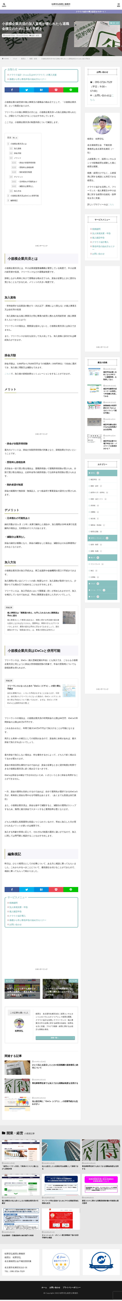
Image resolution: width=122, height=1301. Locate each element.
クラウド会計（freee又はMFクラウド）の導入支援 (32, 75)
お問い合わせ (15, 925)
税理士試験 (97, 543)
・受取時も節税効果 (22, 167)
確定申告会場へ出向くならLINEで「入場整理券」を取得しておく (109, 377)
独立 (94, 583)
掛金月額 (15, 153)
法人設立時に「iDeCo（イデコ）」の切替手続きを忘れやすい (54, 1103)
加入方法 (15, 191)
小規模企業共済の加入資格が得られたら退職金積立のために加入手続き (65, 59)
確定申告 (96, 489)
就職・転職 (97, 563)
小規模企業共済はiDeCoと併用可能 (23, 195)
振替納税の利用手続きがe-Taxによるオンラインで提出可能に (110, 414)
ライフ (95, 610)
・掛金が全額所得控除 (23, 162)
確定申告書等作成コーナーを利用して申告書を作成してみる (109, 396)
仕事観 (95, 590)
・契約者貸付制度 (21, 172)
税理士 (23, 59)
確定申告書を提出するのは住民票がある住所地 (109, 432)
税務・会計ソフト (100, 509)
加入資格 (15, 148)
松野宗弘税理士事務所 (69, 1295)
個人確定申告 (15, 912)
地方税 (95, 529)
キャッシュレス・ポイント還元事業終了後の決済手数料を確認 (60, 1238)
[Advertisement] (41, 225)
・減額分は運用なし (22, 186)
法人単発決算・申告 (18, 908)
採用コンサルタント (101, 550)
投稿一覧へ (55, 1038)
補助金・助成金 (99, 536)
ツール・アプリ (99, 604)
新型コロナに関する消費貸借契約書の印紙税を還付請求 (101, 1203)
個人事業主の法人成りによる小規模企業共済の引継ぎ (20, 1203)
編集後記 (12, 200)
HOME (6, 59)
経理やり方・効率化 (101, 502)
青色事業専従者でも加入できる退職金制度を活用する (54, 1085)
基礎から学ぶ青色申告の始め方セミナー (27, 79)
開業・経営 (35, 35)
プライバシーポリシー (72, 1289)
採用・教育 (97, 556)
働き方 (95, 570)
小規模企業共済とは (17, 143)
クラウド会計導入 (17, 916)
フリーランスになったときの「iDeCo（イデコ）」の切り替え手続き (33, 687)
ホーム (44, 1289)
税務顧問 (13, 903)
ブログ (15, 59)
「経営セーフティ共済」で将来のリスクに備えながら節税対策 (20, 1168)
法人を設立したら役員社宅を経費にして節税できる (60, 1168)
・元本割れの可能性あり (24, 181)
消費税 (95, 522)
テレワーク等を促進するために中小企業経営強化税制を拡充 (60, 1203)
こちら (8, 373)
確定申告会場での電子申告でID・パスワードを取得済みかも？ (109, 452)
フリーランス (98, 577)
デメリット (16, 176)
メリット (15, 158)
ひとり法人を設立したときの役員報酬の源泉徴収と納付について (54, 1067)
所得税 (95, 516)
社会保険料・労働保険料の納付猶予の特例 (19, 1237)
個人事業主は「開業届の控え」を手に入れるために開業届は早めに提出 (33, 614)
